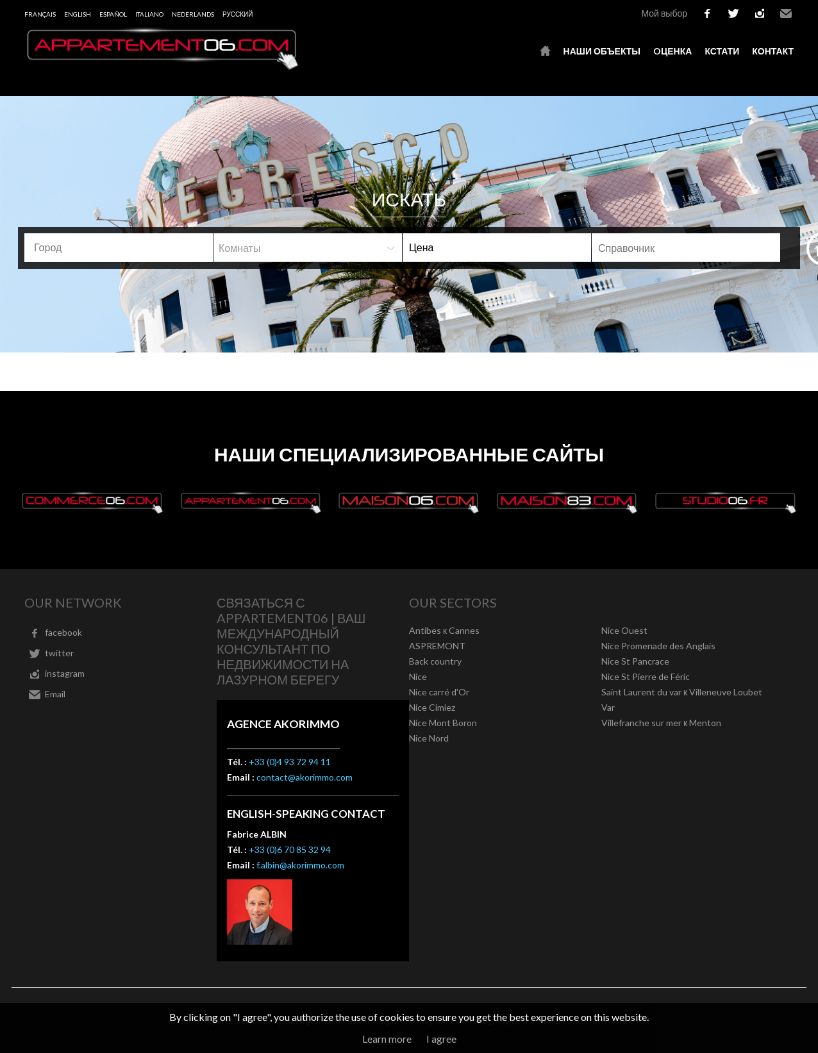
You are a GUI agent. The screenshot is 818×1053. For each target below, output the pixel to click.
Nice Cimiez (432, 707)
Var (608, 707)
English (77, 14)
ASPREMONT (437, 645)
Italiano (149, 14)
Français (40, 14)
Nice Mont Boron (443, 722)
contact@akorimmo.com (304, 777)
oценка (672, 51)
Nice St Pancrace (635, 661)
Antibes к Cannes (444, 630)
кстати (722, 51)
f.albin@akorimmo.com (300, 864)
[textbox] (120, 247)
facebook (707, 13)
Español (113, 14)
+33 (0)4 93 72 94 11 (290, 761)
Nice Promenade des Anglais (658, 645)
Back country (435, 661)
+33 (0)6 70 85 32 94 (290, 849)
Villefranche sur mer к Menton (661, 722)
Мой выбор (664, 13)
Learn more (387, 1038)
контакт (773, 51)
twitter (733, 13)
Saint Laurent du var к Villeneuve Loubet (681, 691)
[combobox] (118, 247)
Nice (418, 676)
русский (237, 14)
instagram (759, 13)
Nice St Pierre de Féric (645, 676)
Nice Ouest (624, 630)
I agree (441, 1038)
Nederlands (193, 14)
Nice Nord (429, 738)
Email (786, 13)
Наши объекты (601, 51)
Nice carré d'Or (439, 691)
